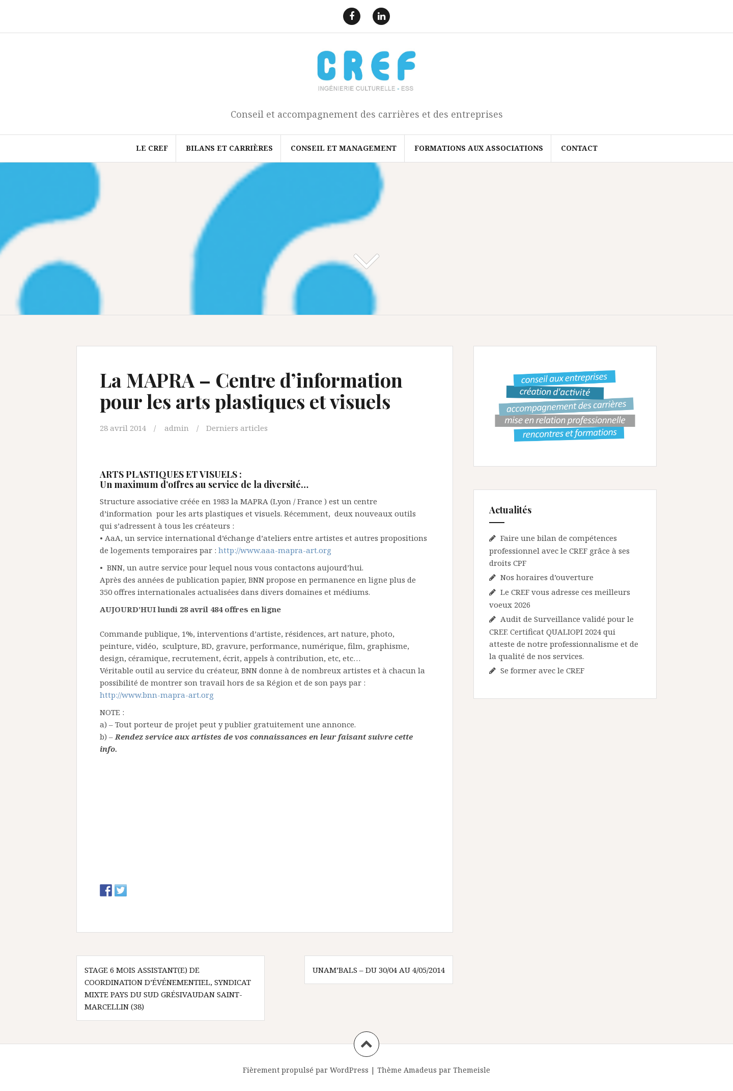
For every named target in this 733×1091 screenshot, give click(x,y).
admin (176, 428)
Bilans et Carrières (229, 148)
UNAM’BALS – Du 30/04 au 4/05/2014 (379, 970)
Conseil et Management (344, 148)
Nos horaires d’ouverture (547, 577)
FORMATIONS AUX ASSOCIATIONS (478, 148)
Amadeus (420, 1070)
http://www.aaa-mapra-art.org (274, 550)
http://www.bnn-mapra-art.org (157, 695)
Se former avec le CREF (542, 670)
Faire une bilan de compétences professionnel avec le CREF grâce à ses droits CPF (559, 550)
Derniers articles (237, 428)
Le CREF (152, 148)
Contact (579, 148)
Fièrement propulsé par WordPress (306, 1070)
